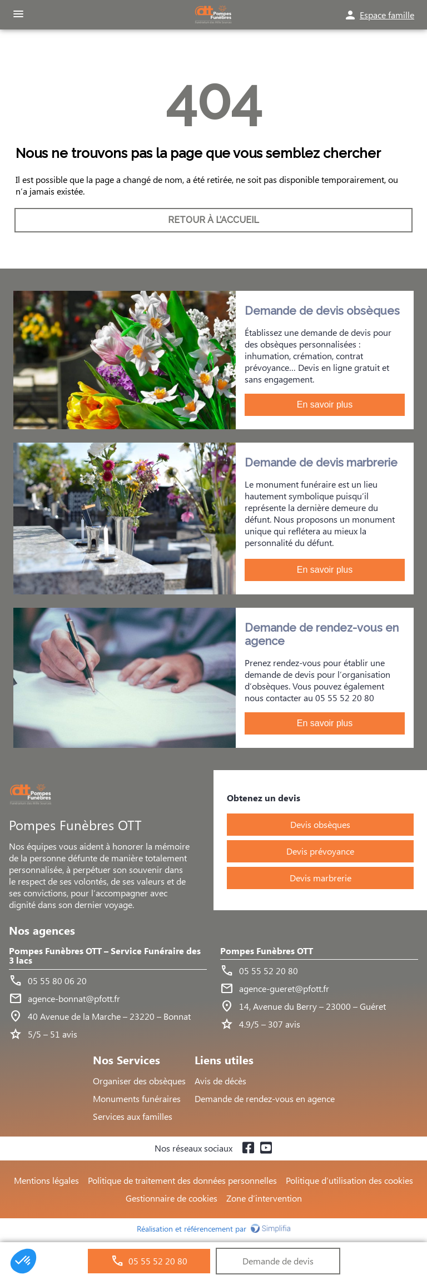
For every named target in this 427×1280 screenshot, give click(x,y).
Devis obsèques (320, 824)
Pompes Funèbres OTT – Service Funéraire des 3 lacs (105, 956)
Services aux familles (132, 1116)
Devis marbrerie (320, 878)
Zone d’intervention (264, 1198)
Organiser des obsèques (139, 1080)
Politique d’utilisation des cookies (349, 1180)
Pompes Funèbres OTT (266, 951)
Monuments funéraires (137, 1098)
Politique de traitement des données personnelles (182, 1180)
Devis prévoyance (320, 851)
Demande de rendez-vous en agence (265, 1098)
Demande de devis (278, 1261)
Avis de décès (220, 1080)
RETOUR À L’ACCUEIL (213, 220)
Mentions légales (46, 1180)
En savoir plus (325, 404)
